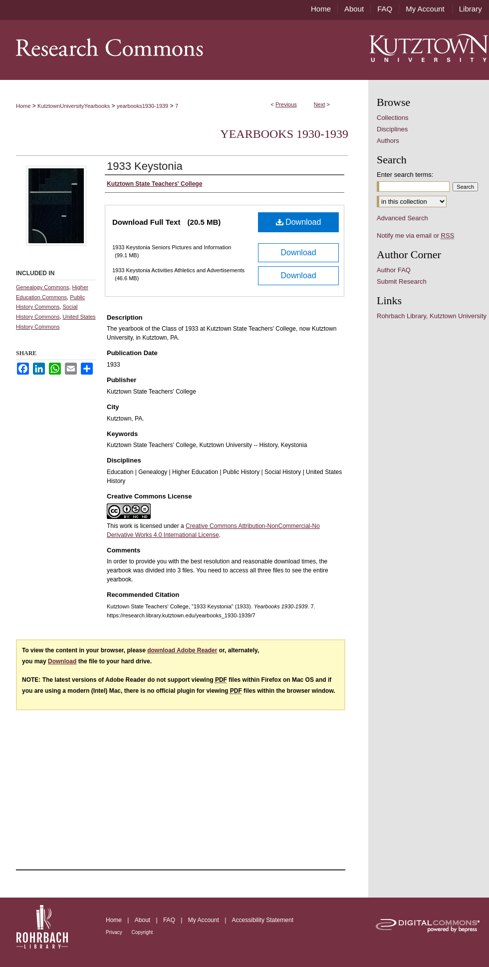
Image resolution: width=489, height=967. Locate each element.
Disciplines (392, 129)
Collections (393, 117)
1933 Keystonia (145, 166)
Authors (388, 140)
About (143, 920)
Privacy (115, 932)
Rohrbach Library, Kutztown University (432, 316)
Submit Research (402, 281)
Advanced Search (402, 218)
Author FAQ (394, 270)
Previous (286, 104)
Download (298, 222)
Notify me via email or (415, 235)
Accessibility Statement (262, 920)
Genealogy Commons (42, 287)
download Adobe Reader (182, 650)
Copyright (142, 932)
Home (23, 106)
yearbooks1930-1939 (142, 106)
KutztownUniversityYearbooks (73, 106)
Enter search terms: (405, 174)
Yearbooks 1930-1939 (284, 133)
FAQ (170, 920)
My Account (204, 920)
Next (319, 104)
